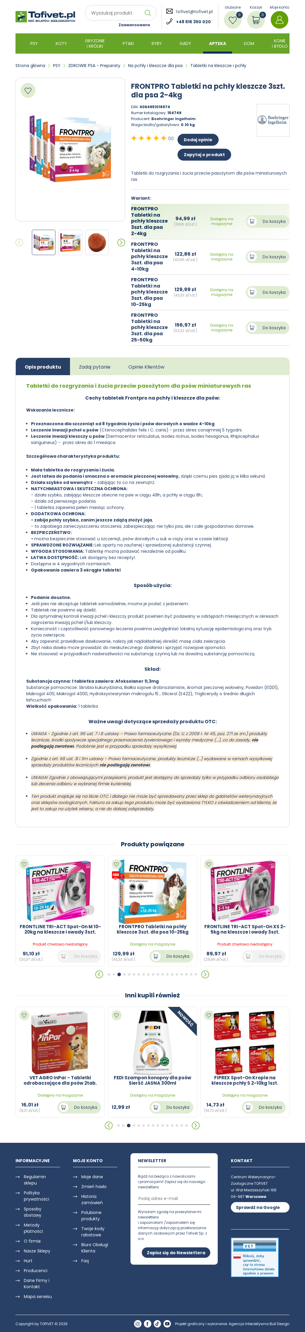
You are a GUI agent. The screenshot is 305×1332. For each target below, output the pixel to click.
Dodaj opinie (198, 140)
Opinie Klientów (146, 367)
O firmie (32, 1241)
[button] (121, 242)
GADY (185, 43)
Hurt (28, 1261)
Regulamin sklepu (35, 1180)
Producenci (35, 1271)
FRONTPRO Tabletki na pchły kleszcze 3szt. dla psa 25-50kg (149, 327)
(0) (171, 138)
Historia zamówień (92, 1199)
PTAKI (128, 43)
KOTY (61, 43)
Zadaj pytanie (95, 367)
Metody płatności (33, 1228)
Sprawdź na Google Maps (258, 1208)
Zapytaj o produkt (204, 155)
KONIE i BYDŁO (280, 43)
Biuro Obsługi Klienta (94, 1248)
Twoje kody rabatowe (93, 1232)
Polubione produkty (91, 1216)
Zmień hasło (94, 1187)
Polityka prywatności (36, 1196)
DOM (249, 43)
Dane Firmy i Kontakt (36, 1283)
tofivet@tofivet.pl (194, 12)
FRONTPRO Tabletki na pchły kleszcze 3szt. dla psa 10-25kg (149, 292)
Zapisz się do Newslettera (176, 1253)
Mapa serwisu (38, 1297)
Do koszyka (274, 221)
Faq (85, 1261)
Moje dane (92, 1177)
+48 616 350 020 (193, 22)
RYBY (157, 43)
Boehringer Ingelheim (173, 118)
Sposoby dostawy (32, 1212)
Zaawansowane (134, 24)
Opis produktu (43, 367)
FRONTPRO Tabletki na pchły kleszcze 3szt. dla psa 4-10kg (149, 256)
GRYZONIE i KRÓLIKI (95, 43)
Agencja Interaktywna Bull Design (259, 1323)
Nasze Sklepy (37, 1251)
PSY (34, 43)
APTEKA (217, 43)
